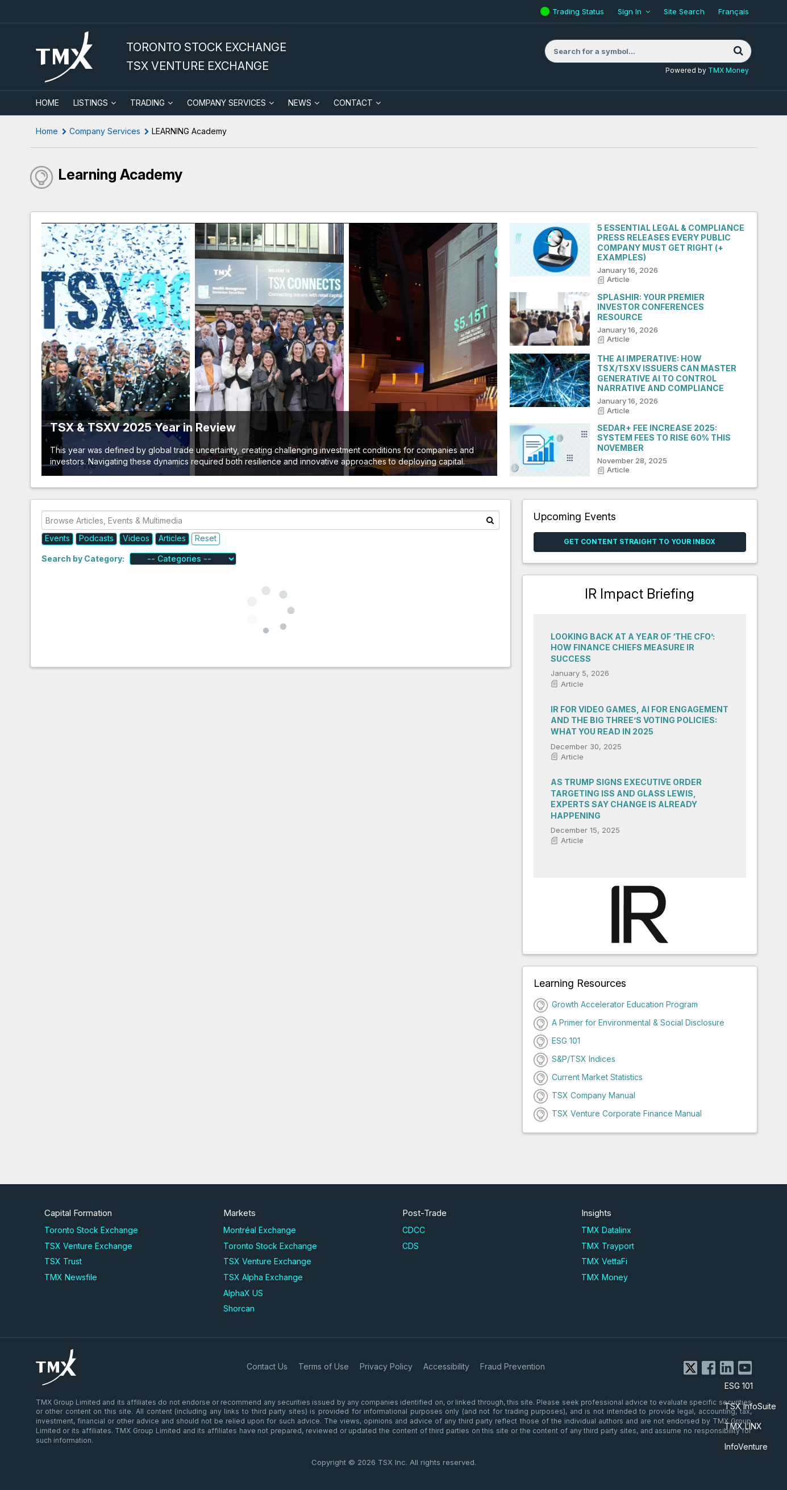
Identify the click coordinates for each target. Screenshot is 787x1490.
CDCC (413, 1230)
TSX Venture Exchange (88, 1246)
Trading (147, 102)
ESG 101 (738, 1386)
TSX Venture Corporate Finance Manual (627, 1113)
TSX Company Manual (593, 1095)
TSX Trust (63, 1261)
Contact (353, 102)
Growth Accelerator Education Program (625, 1004)
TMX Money (728, 70)
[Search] (738, 51)
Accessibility (446, 1366)
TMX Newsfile (70, 1277)
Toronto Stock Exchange (91, 1230)
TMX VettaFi (604, 1261)
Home (47, 131)
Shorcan (239, 1308)
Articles (172, 538)
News (299, 102)
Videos (136, 538)
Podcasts (96, 538)
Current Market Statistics (597, 1077)
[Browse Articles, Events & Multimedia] (270, 520)
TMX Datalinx (606, 1230)
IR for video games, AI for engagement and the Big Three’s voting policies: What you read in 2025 (639, 720)
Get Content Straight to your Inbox (639, 541)
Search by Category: (82, 558)
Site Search (684, 11)
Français (733, 11)
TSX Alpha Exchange (263, 1277)
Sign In (630, 11)
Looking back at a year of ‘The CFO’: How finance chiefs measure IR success (633, 647)
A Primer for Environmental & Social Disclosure (638, 1022)
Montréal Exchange (259, 1230)
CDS (410, 1246)
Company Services (226, 102)
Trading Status (579, 11)
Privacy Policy (386, 1366)
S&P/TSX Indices (583, 1059)
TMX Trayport (607, 1246)
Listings (90, 102)
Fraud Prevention (512, 1366)
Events (57, 538)
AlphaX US (243, 1293)
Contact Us (267, 1366)
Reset (205, 538)
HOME (47, 102)
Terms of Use (323, 1366)
